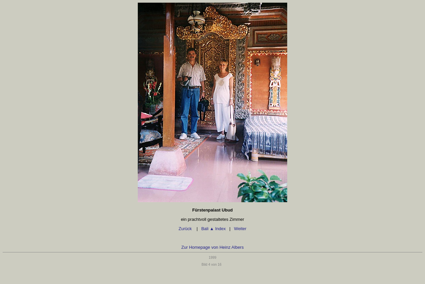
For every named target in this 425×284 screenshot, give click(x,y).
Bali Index (213, 228)
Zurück (186, 228)
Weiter (240, 228)
